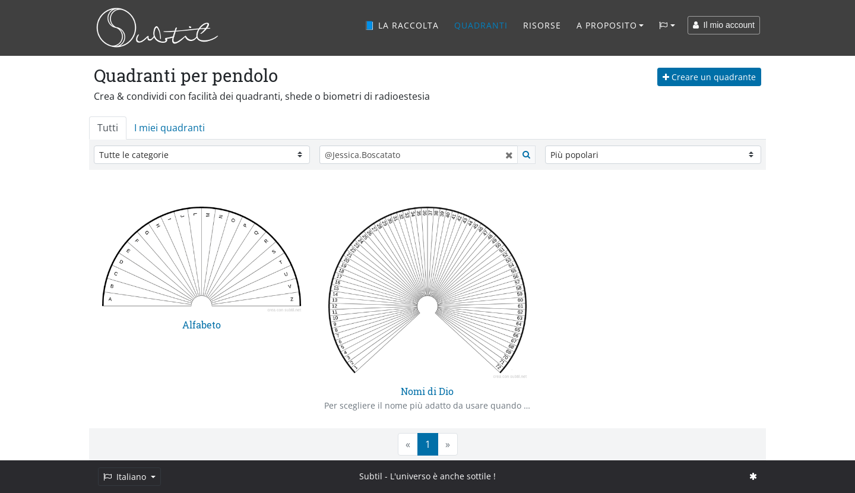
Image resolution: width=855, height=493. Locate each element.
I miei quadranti (169, 127)
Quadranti (481, 25)
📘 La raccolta (401, 25)
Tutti (107, 127)
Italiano (125, 476)
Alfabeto (201, 324)
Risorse (542, 25)
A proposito (607, 25)
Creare (709, 77)
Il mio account (724, 25)
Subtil (370, 476)
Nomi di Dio (427, 391)
